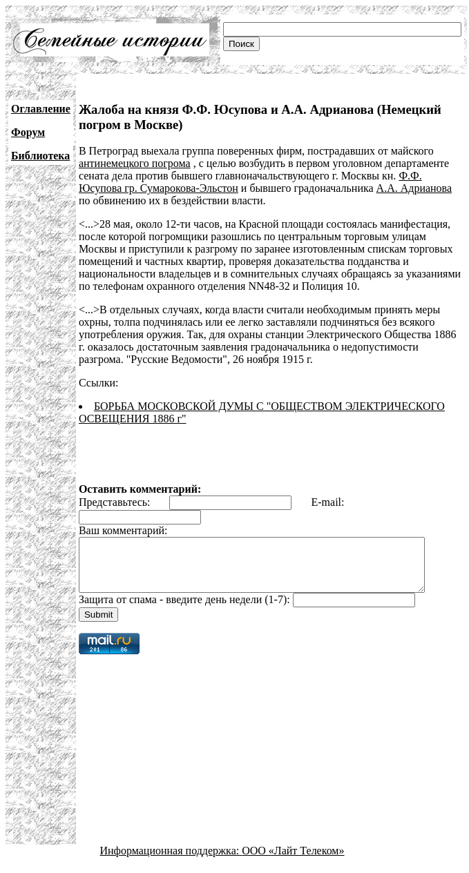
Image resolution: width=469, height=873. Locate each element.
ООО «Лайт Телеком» (293, 861)
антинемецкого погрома (135, 163)
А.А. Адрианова (414, 188)
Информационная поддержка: (171, 861)
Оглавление (40, 109)
